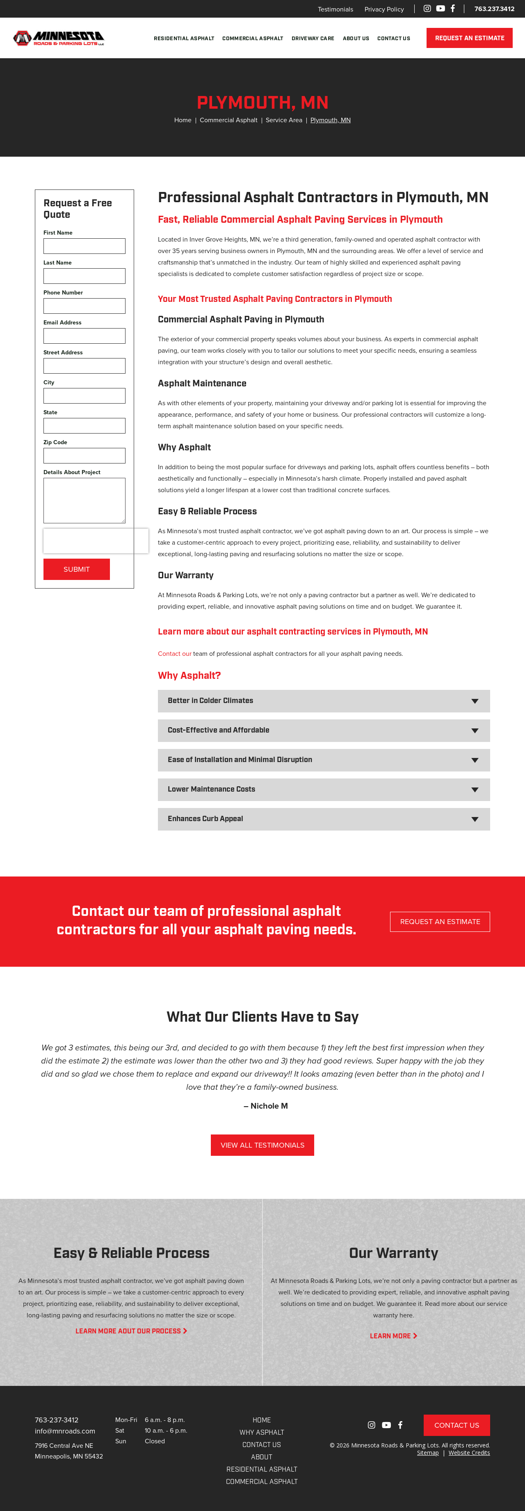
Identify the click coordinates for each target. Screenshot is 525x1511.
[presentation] (95, 541)
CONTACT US (261, 1445)
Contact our (175, 653)
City (48, 382)
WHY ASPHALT (262, 1433)
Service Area (284, 120)
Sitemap (428, 1452)
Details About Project (71, 472)
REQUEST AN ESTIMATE (470, 39)
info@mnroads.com (65, 1430)
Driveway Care (314, 38)
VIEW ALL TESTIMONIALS (263, 1145)
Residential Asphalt (185, 38)
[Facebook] (452, 8)
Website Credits (469, 1452)
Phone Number (63, 292)
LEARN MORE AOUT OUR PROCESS (131, 1331)
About (261, 1457)
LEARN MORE (394, 1336)
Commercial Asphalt (254, 38)
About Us (357, 38)
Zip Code (55, 442)
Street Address (63, 352)
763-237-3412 (57, 1420)
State (50, 412)
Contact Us (395, 38)
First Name (58, 232)
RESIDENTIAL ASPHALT (261, 1470)
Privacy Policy (384, 9)
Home (183, 120)
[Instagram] (427, 8)
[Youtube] (440, 8)
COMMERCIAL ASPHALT (262, 1482)
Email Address (62, 322)
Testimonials (335, 9)
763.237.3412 (495, 9)
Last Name (57, 262)
